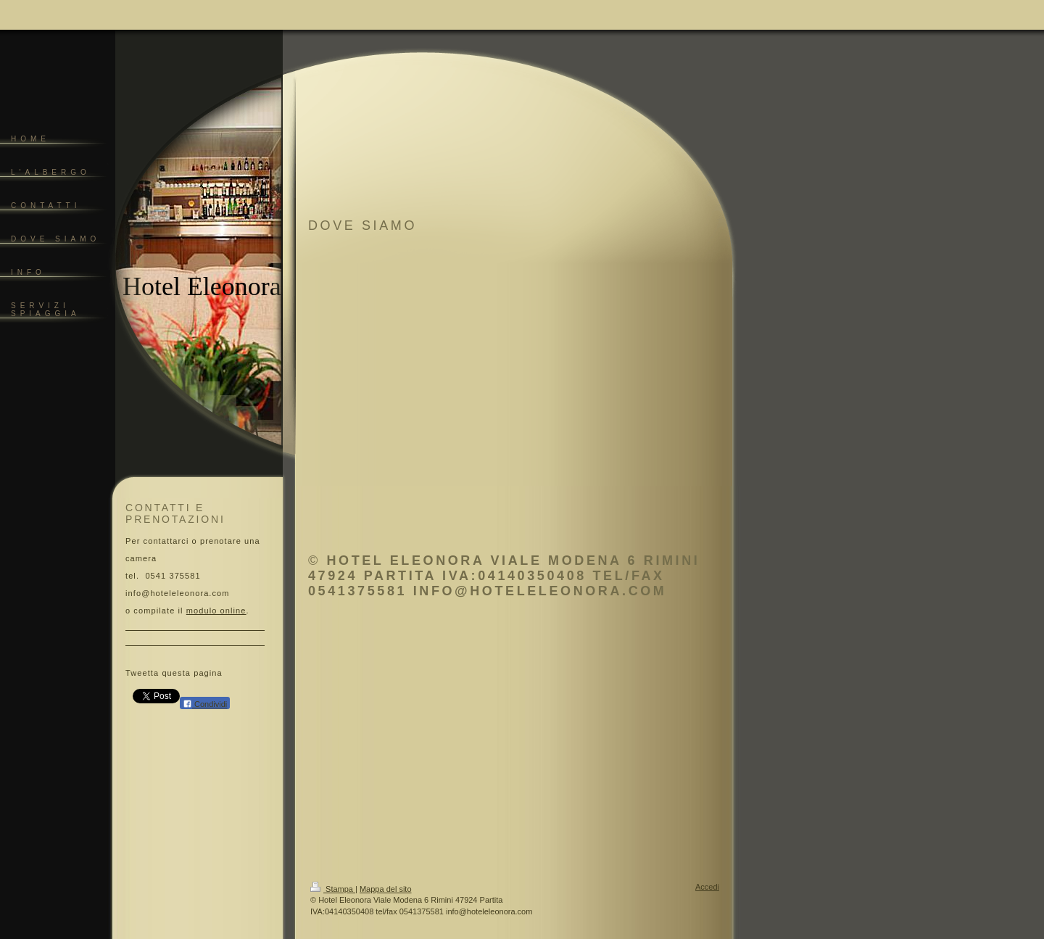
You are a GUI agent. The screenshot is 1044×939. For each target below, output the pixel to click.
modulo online (216, 610)
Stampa (332, 889)
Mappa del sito (386, 889)
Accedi (707, 886)
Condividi (205, 703)
